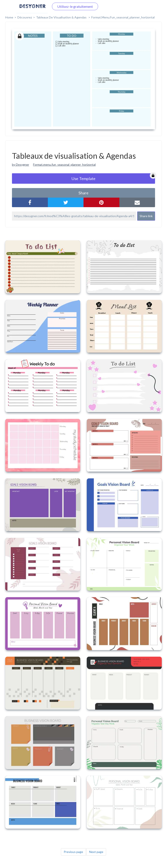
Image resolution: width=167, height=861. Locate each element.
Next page (96, 852)
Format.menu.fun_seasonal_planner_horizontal (64, 164)
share (83, 192)
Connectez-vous (32, 6)
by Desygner (20, 164)
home (9, 17)
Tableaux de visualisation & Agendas (61, 17)
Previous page (73, 852)
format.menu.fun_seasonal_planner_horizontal (123, 17)
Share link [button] (146, 216)
